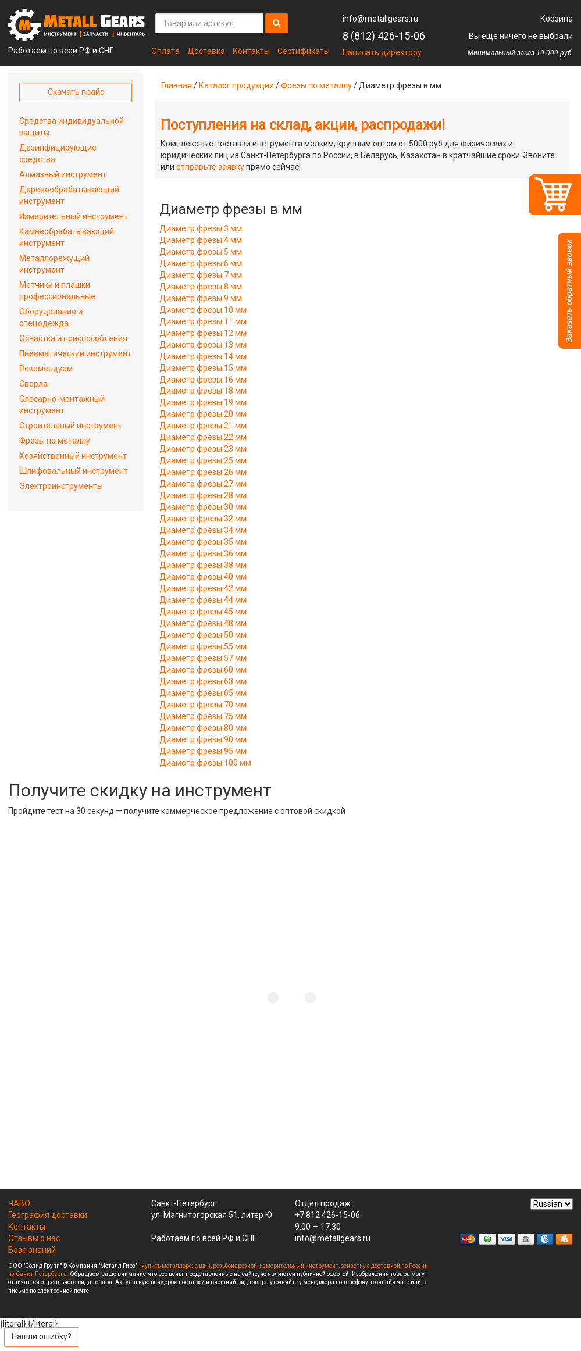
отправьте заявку (210, 166)
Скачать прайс (76, 91)
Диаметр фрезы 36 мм (203, 553)
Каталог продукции (236, 85)
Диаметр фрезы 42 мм (203, 588)
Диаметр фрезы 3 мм (200, 228)
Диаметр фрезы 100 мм (205, 762)
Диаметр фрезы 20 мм (203, 414)
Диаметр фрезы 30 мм (203, 507)
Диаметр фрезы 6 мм (200, 263)
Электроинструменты (61, 486)
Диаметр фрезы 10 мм (203, 309)
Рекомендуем (46, 368)
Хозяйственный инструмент (73, 455)
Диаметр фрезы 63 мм (203, 681)
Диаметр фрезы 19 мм (203, 402)
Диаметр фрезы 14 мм (203, 356)
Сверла (33, 383)
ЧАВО (19, 1203)
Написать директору (382, 52)
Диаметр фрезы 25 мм (203, 460)
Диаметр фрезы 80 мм (203, 727)
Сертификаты (303, 51)
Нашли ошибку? (42, 1336)
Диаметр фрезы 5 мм (200, 251)
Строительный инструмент (70, 425)
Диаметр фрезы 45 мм (203, 611)
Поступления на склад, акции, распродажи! (303, 125)
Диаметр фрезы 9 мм (200, 298)
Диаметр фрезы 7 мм (200, 275)
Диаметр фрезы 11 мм (203, 321)
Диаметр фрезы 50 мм (203, 634)
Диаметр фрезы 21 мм (203, 425)
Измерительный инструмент (73, 216)
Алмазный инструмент (62, 174)
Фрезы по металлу (316, 85)
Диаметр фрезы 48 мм (203, 623)
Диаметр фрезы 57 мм (203, 658)
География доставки (47, 1215)
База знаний (32, 1249)
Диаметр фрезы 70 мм (203, 704)
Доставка (206, 51)
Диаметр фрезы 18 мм (203, 390)
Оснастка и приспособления (73, 338)
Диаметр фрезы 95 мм (203, 751)
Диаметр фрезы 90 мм (203, 739)
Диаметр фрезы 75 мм (203, 716)
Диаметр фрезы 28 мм (203, 495)
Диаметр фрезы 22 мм (203, 437)
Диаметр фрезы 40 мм (203, 576)
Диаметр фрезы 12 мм (203, 333)
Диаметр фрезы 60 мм (203, 669)
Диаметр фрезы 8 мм (200, 286)
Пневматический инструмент (75, 353)
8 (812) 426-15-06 (384, 36)
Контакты (251, 51)
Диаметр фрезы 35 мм (203, 541)
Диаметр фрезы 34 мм (203, 530)
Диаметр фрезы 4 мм (200, 240)
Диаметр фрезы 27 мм (203, 483)
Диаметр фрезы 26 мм (203, 472)
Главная (176, 85)
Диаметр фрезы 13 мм (203, 344)
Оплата (165, 51)
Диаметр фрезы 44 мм (203, 600)
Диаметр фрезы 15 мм (203, 368)
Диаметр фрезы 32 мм (203, 518)
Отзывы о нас (34, 1238)
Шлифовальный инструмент (73, 471)
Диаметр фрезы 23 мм (203, 448)
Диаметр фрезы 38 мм (203, 565)
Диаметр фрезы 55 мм (203, 646)
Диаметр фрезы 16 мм (203, 379)
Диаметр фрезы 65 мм (203, 693)
